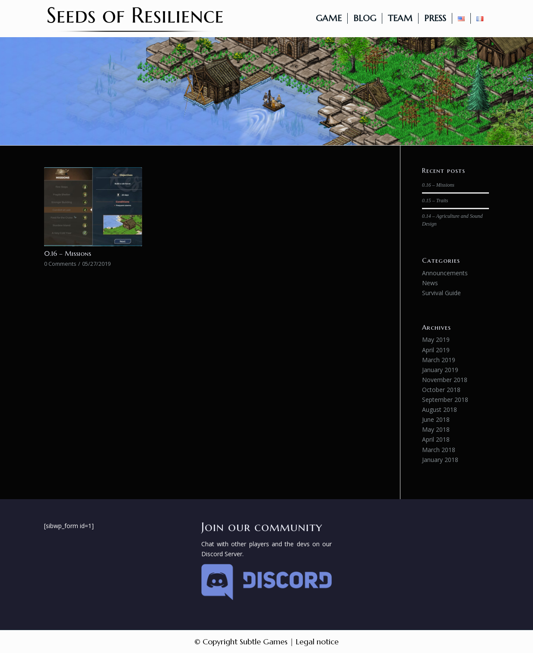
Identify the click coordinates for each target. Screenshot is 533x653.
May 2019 (436, 339)
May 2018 (436, 429)
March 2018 (438, 450)
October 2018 (441, 389)
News (430, 283)
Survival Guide (441, 293)
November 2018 (444, 380)
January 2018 (440, 460)
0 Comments (60, 264)
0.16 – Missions (67, 253)
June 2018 (436, 419)
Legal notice (317, 642)
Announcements (445, 273)
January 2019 (440, 370)
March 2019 (438, 360)
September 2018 (445, 399)
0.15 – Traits (435, 200)
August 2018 (439, 409)
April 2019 (436, 350)
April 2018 (436, 439)
